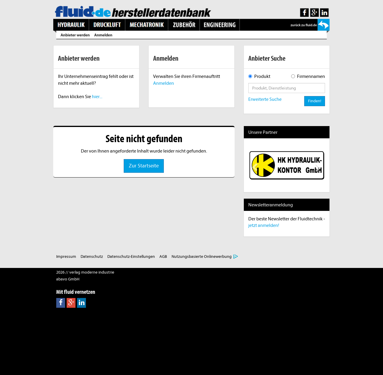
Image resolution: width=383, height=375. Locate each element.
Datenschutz (92, 256)
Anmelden (163, 83)
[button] (254, 165)
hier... (97, 96)
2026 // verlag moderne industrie (85, 272)
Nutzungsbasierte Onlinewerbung (202, 256)
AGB (163, 256)
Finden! (314, 100)
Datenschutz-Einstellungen (131, 256)
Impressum (66, 256)
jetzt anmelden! (263, 225)
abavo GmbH (67, 279)
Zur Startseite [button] (144, 166)
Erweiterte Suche (265, 99)
